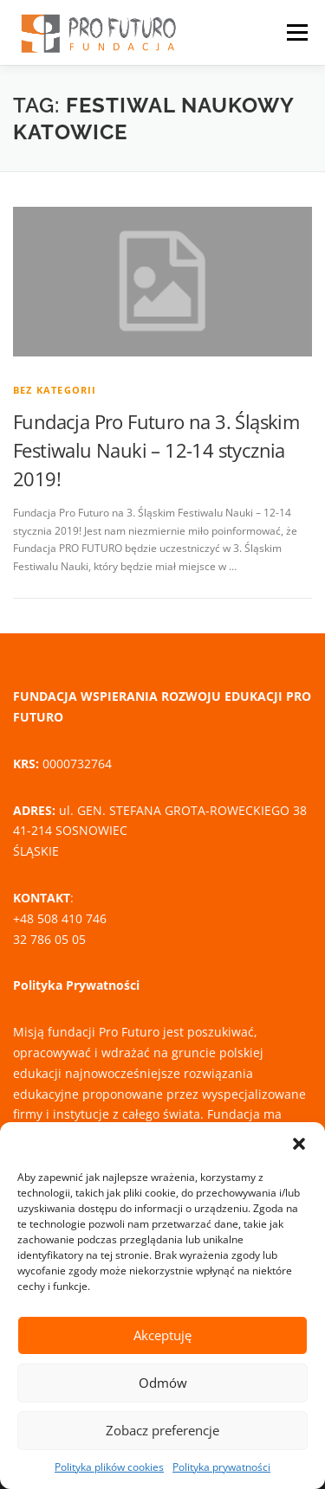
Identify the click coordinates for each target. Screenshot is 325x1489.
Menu (295, 32)
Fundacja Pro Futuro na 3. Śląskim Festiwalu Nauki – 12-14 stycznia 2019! (156, 449)
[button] (299, 1143)
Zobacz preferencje (162, 1430)
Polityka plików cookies (109, 1467)
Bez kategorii (55, 389)
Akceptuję (162, 1335)
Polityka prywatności (221, 1467)
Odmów (163, 1382)
